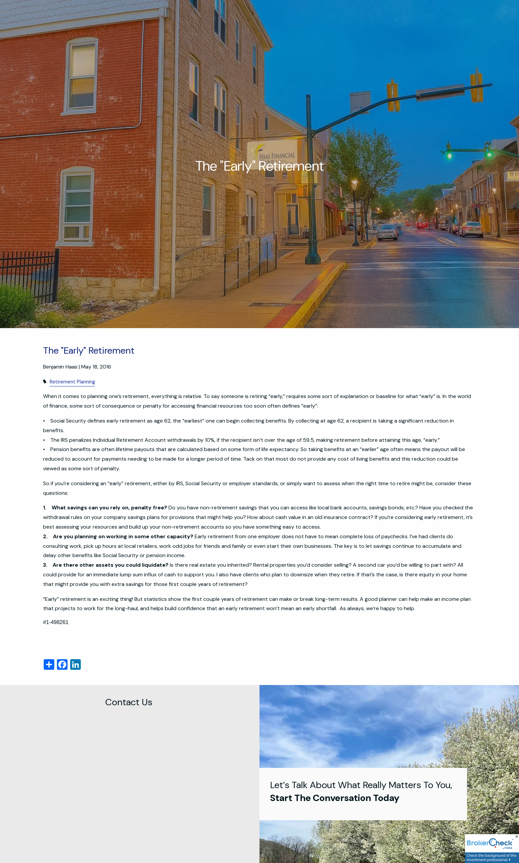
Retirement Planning (72, 382)
